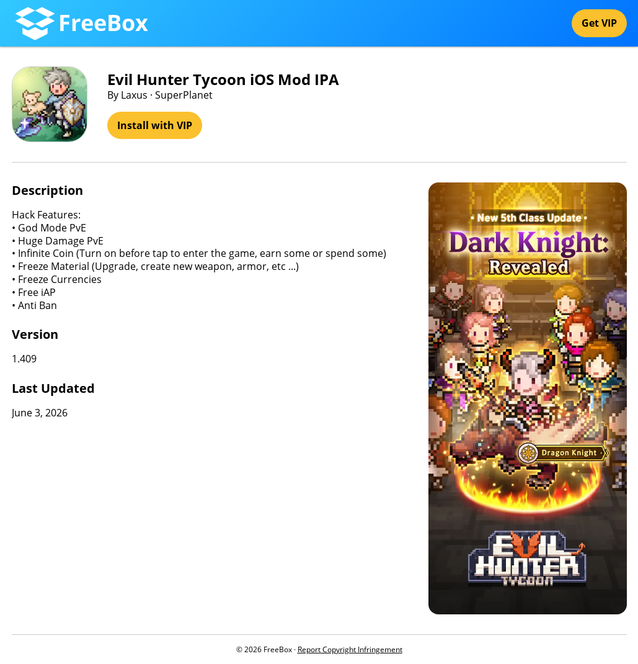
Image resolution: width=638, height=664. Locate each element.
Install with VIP (154, 125)
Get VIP (599, 23)
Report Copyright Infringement (350, 649)
